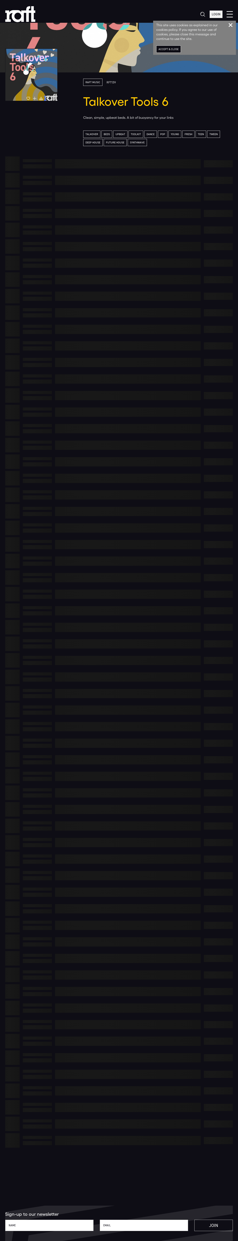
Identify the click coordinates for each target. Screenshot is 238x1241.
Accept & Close (169, 49)
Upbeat (120, 134)
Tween (213, 134)
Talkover (91, 134)
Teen (201, 134)
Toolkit (136, 134)
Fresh (188, 134)
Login (216, 14)
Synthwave (137, 142)
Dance (151, 134)
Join (213, 1225)
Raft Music (92, 82)
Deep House (92, 142)
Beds (107, 134)
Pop (162, 134)
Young (175, 134)
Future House (115, 142)
